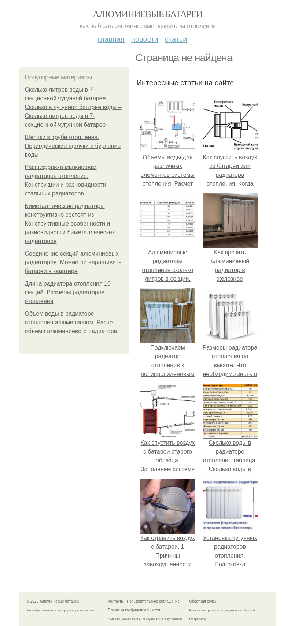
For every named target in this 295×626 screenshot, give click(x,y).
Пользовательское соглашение (153, 601)
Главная (111, 39)
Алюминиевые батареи (147, 14)
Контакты (116, 601)
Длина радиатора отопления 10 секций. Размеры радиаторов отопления (68, 292)
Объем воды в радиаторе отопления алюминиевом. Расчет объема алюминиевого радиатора (71, 322)
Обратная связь (203, 601)
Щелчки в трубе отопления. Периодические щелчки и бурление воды (73, 146)
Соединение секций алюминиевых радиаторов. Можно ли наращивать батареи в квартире (73, 262)
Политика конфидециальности (134, 610)
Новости (144, 39)
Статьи (176, 39)
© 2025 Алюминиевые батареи (53, 601)
